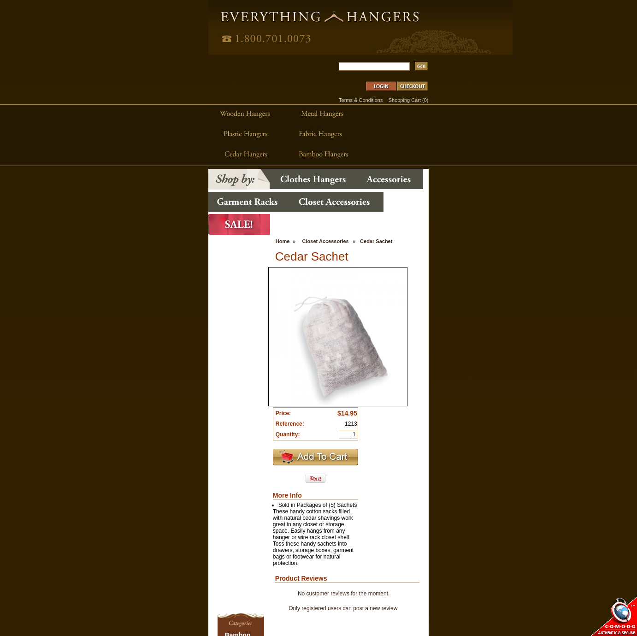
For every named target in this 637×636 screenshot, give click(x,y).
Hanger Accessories (115, 578)
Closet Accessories (267, 106)
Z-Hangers (105, 623)
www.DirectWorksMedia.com (481, 532)
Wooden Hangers (112, 617)
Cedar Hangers (110, 539)
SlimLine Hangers (113, 604)
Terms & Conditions (477, 45)
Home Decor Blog (275, 541)
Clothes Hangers (204, 533)
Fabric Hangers (110, 559)
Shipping (265, 570)
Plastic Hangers (110, 591)
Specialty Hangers (113, 610)
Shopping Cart (520, 45)
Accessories (198, 539)
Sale (98, 597)
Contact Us (267, 585)
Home (225, 106)
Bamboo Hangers (112, 533)
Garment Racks (110, 565)
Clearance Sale (272, 556)
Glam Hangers (109, 572)
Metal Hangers (109, 585)
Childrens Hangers (114, 546)
